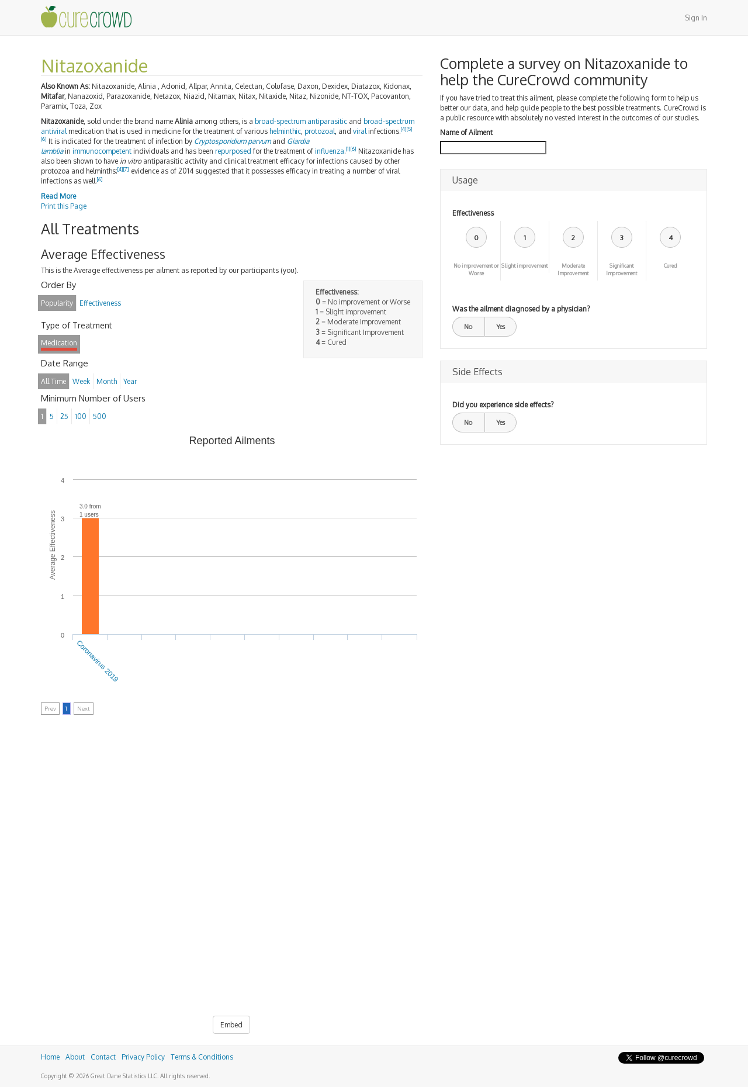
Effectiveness (473, 213)
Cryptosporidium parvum (232, 141)
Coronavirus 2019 (97, 661)
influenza (329, 151)
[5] (410, 129)
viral (359, 131)
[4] (404, 129)
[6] (44, 139)
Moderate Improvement (572, 269)
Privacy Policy (143, 1057)
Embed (231, 1024)
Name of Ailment (466, 132)
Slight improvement (524, 265)
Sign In (696, 17)
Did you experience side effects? (502, 404)
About (75, 1057)
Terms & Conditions (202, 1057)
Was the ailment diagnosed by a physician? (521, 308)
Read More (58, 196)
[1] (348, 149)
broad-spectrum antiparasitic (301, 121)
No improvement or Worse (476, 269)
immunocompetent (101, 151)
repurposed (233, 151)
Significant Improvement (621, 269)
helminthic (285, 131)
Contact (103, 1057)
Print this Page (63, 206)
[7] (126, 169)
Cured (670, 265)
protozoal (319, 131)
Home (50, 1057)
